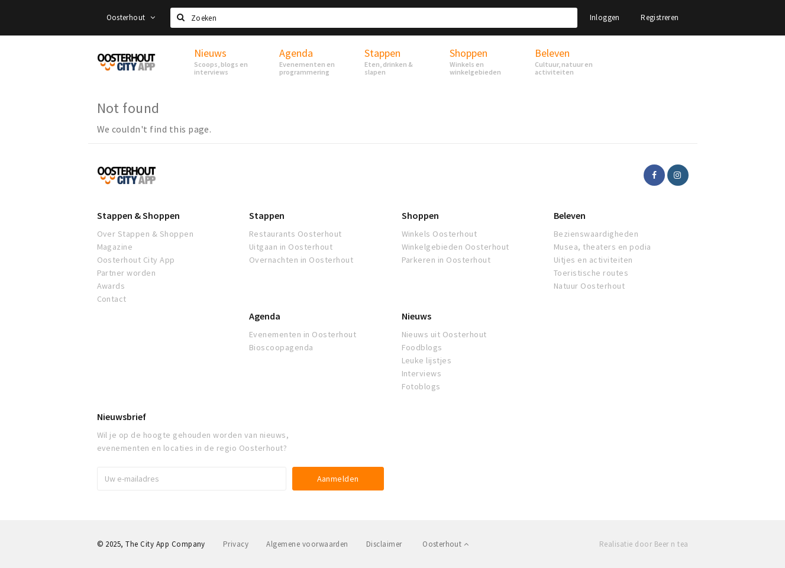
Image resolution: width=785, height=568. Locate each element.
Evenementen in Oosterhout (302, 334)
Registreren (660, 17)
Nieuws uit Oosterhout (444, 334)
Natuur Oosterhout (589, 285)
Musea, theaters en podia (602, 246)
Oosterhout (131, 17)
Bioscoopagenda (281, 347)
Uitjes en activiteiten (593, 259)
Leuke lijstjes (427, 360)
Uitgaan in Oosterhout (290, 246)
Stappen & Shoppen (138, 215)
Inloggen (605, 17)
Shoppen (420, 215)
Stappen (267, 215)
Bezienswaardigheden (596, 233)
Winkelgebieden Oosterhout (455, 246)
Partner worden (126, 272)
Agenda (264, 316)
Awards (111, 285)
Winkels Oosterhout (439, 233)
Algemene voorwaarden (307, 544)
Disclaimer (384, 544)
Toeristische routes (591, 272)
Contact (112, 298)
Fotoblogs (421, 386)
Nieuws (416, 316)
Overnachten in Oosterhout (301, 259)
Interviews (422, 373)
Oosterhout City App (136, 259)
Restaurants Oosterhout (295, 233)
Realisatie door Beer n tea (643, 544)
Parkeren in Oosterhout (446, 259)
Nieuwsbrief (121, 416)
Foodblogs (422, 347)
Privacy (235, 544)
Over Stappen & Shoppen (145, 233)
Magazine (115, 246)
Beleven (570, 215)
